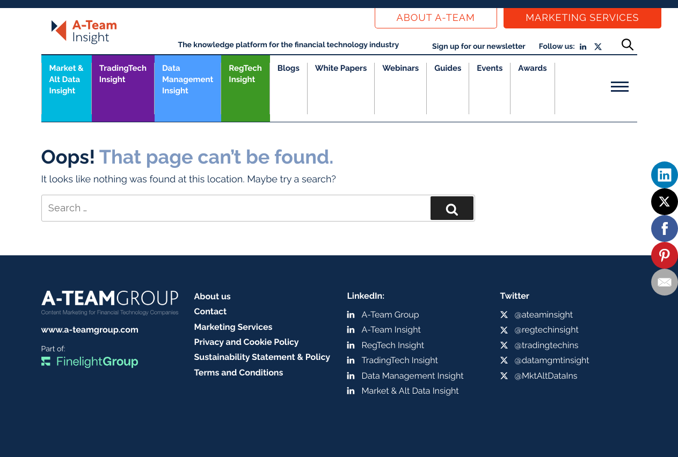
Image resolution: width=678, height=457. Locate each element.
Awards (532, 68)
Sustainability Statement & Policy (262, 357)
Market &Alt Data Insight (66, 79)
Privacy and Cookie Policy (246, 342)
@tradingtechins (547, 345)
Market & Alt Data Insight (410, 391)
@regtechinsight (547, 330)
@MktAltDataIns (546, 376)
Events (489, 68)
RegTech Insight (245, 73)
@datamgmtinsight (552, 360)
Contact (210, 311)
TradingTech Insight (123, 73)
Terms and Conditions (238, 372)
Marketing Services (582, 18)
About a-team (436, 18)
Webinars (400, 68)
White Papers (341, 68)
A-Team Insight (391, 330)
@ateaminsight (544, 314)
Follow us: (557, 46)
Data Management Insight (187, 79)
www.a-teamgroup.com (89, 330)
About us (212, 296)
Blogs (289, 68)
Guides (447, 68)
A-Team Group (390, 314)
